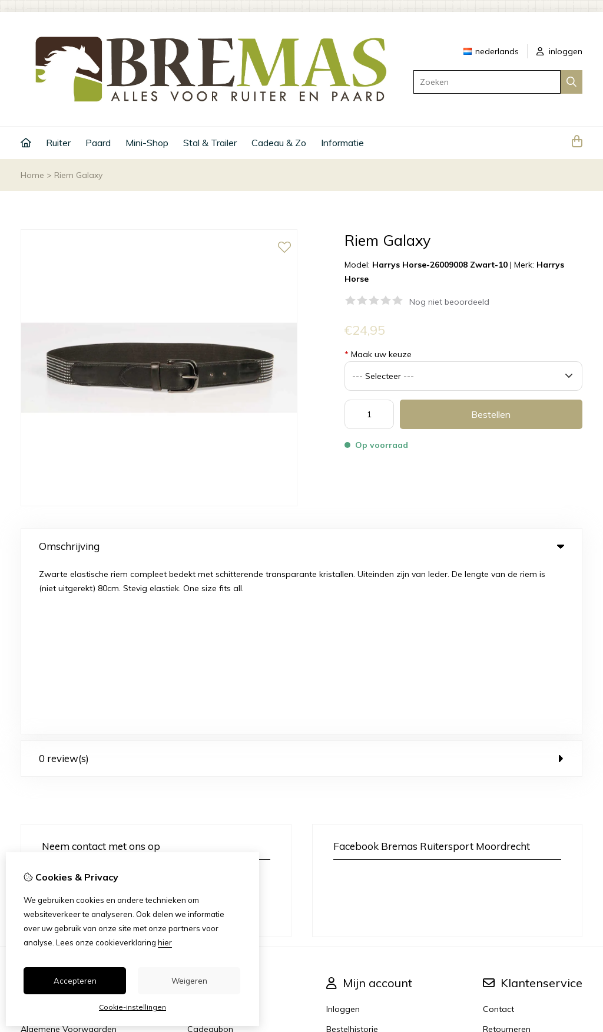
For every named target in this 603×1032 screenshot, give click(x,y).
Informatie (342, 143)
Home (32, 175)
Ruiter (58, 143)
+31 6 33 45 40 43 (121, 709)
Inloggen (343, 839)
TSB (575, 952)
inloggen (559, 51)
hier (165, 942)
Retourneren (507, 859)
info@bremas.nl (86, 726)
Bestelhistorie (352, 859)
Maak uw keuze (378, 354)
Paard (98, 143)
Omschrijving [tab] (301, 546)
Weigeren (189, 980)
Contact (498, 839)
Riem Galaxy (78, 175)
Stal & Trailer (210, 143)
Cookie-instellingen (132, 1007)
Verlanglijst (347, 879)
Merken (201, 839)
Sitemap (499, 879)
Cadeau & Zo (278, 143)
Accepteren (75, 980)
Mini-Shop (146, 143)
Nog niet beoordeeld (449, 301)
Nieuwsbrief (349, 899)
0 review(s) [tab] (301, 588)
